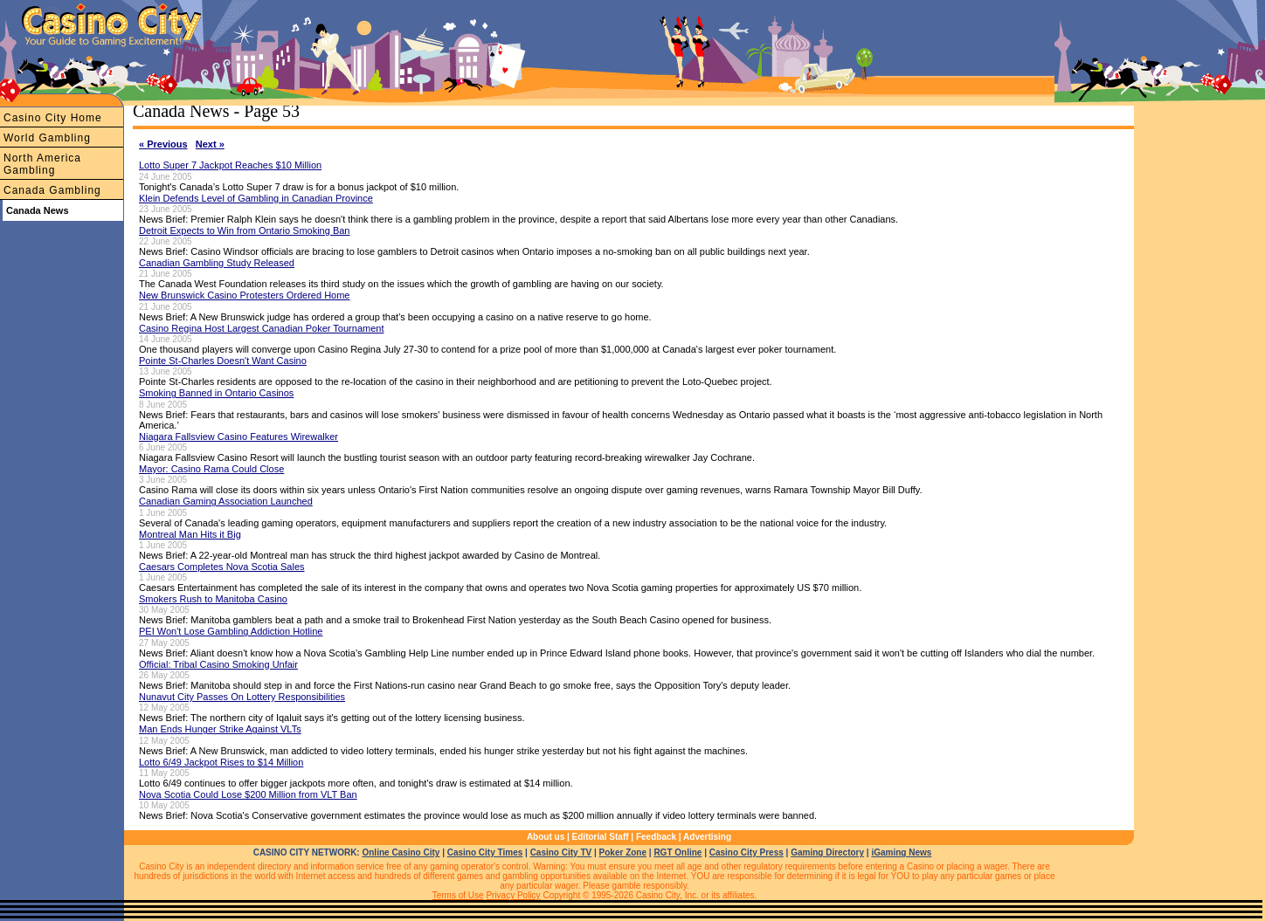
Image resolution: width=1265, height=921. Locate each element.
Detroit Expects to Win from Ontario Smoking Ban (244, 230)
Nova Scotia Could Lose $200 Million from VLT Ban (248, 794)
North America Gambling (42, 164)
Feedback (656, 837)
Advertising (707, 837)
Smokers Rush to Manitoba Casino (213, 599)
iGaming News (901, 852)
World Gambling (47, 138)
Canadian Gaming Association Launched (226, 501)
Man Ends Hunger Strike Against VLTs (220, 729)
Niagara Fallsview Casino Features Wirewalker (238, 436)
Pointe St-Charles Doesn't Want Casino (223, 360)
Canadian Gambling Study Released (216, 263)
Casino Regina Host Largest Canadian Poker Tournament (261, 328)
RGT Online (677, 852)
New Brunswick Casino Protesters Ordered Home (244, 295)
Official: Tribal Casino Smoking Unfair (218, 664)
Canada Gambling (52, 190)
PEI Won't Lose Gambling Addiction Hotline (230, 631)
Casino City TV (561, 852)
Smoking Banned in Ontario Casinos (216, 393)
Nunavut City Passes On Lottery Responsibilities (242, 696)
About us (545, 837)
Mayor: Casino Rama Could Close (211, 469)
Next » (210, 144)
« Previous (163, 144)
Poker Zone (622, 852)
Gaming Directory (827, 852)
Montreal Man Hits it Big (190, 534)
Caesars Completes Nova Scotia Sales (222, 566)
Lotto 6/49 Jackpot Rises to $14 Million (221, 762)
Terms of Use (458, 895)
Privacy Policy (513, 895)
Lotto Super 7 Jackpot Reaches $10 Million (230, 165)
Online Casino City (400, 852)
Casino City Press (746, 852)
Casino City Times (485, 852)
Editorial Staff (600, 837)
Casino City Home (52, 118)
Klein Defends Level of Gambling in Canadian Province (256, 198)
